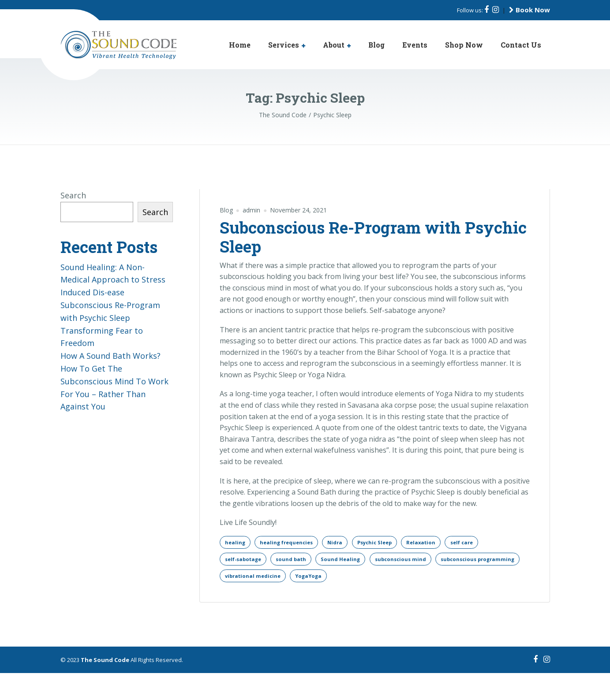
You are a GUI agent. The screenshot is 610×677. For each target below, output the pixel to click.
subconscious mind (412, 561)
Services (283, 44)
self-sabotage (245, 561)
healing (236, 543)
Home (240, 44)
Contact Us (521, 44)
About (333, 44)
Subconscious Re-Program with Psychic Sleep (373, 237)
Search (73, 195)
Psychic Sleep (386, 543)
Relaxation (436, 543)
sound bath (297, 561)
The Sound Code (105, 664)
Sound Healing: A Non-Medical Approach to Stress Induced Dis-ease (112, 280)
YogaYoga (408, 579)
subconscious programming (264, 579)
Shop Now (464, 44)
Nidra (343, 543)
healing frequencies (290, 543)
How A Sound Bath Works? (110, 355)
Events (414, 44)
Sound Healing (349, 561)
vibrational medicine (349, 579)
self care (479, 543)
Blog (376, 44)
